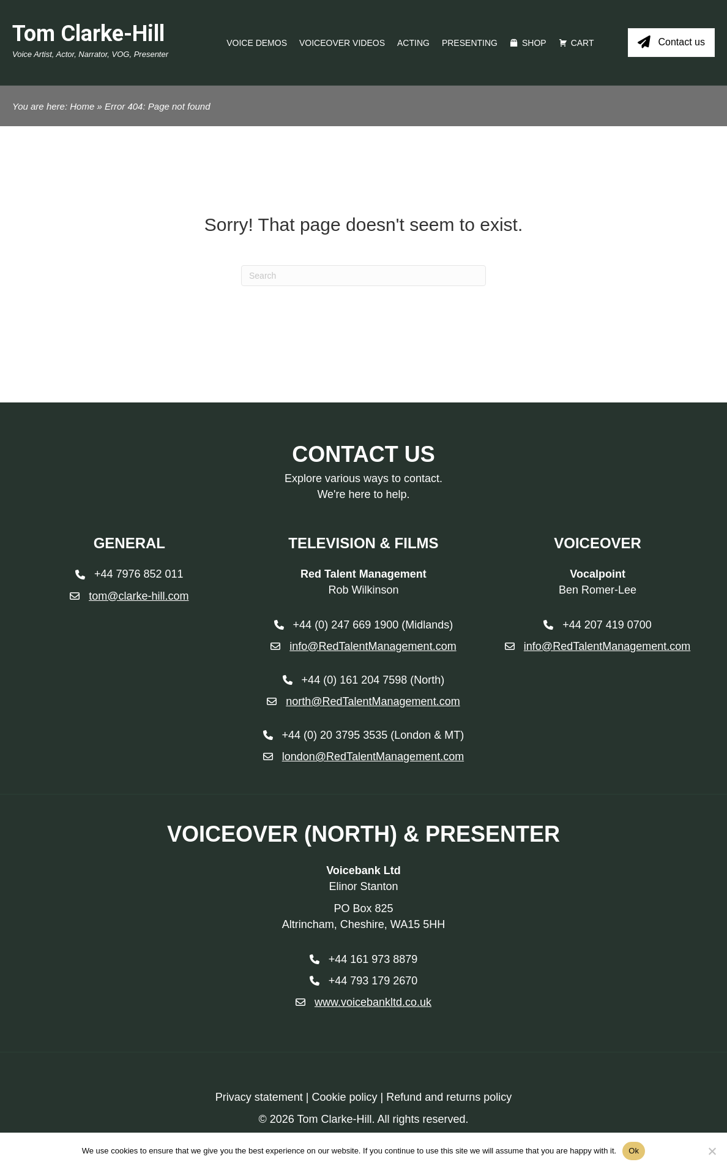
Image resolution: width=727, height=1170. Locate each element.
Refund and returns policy (449, 1097)
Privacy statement (259, 1097)
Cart (582, 43)
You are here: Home (53, 106)
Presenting (470, 43)
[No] (712, 1151)
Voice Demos (256, 43)
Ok (633, 1150)
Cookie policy (344, 1097)
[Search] (363, 275)
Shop (534, 43)
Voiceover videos (342, 43)
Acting (413, 43)
